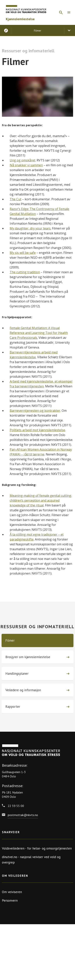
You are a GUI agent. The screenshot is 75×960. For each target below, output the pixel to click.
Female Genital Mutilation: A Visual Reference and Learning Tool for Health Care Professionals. (39, 333)
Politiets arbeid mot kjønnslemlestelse (37, 430)
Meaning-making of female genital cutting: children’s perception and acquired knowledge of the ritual (41, 500)
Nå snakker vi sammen (26, 165)
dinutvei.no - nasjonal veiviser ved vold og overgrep (31, 860)
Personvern (10, 900)
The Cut (15, 199)
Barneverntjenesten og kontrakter (35, 410)
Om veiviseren (12, 892)
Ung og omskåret (22, 160)
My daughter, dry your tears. (30, 228)
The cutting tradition (25, 272)
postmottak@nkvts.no (23, 815)
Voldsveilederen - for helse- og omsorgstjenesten (37, 848)
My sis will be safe (23, 253)
